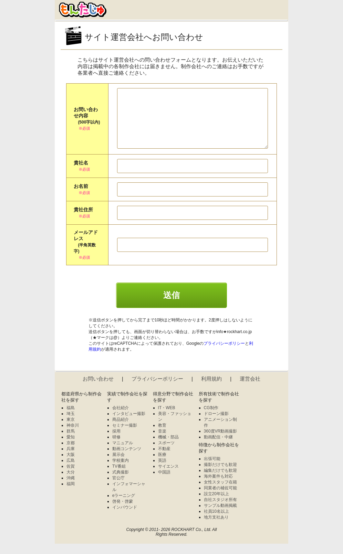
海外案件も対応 (218, 486)
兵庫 (70, 459)
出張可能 (212, 469)
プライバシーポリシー (224, 353)
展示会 (118, 464)
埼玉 (70, 424)
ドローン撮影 (216, 424)
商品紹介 (120, 429)
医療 (162, 464)
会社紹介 (120, 418)
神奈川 (72, 435)
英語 (162, 470)
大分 (70, 482)
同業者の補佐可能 (220, 498)
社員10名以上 (216, 521)
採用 (116, 441)
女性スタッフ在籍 (220, 492)
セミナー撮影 (124, 435)
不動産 (164, 459)
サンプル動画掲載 (220, 515)
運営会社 (250, 389)
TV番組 (119, 476)
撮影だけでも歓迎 (220, 474)
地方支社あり (216, 527)
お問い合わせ (98, 389)
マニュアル (122, 453)
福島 (70, 418)
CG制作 (211, 418)
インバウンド (124, 517)
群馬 (70, 441)
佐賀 (70, 476)
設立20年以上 (216, 504)
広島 (70, 470)
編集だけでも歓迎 (220, 480)
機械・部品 (168, 447)
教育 (162, 435)
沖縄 (70, 488)
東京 (70, 429)
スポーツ (166, 453)
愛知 (70, 447)
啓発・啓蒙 (122, 511)
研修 (116, 447)
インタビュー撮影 (128, 424)
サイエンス (168, 476)
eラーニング (123, 505)
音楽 (162, 441)
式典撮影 (120, 482)
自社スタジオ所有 (220, 510)
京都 (70, 453)
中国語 (164, 482)
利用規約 (211, 389)
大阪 (70, 464)
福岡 (70, 494)
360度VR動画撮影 (220, 441)
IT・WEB (166, 418)
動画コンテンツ (126, 459)
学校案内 (120, 470)
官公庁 (118, 488)
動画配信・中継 (218, 447)
